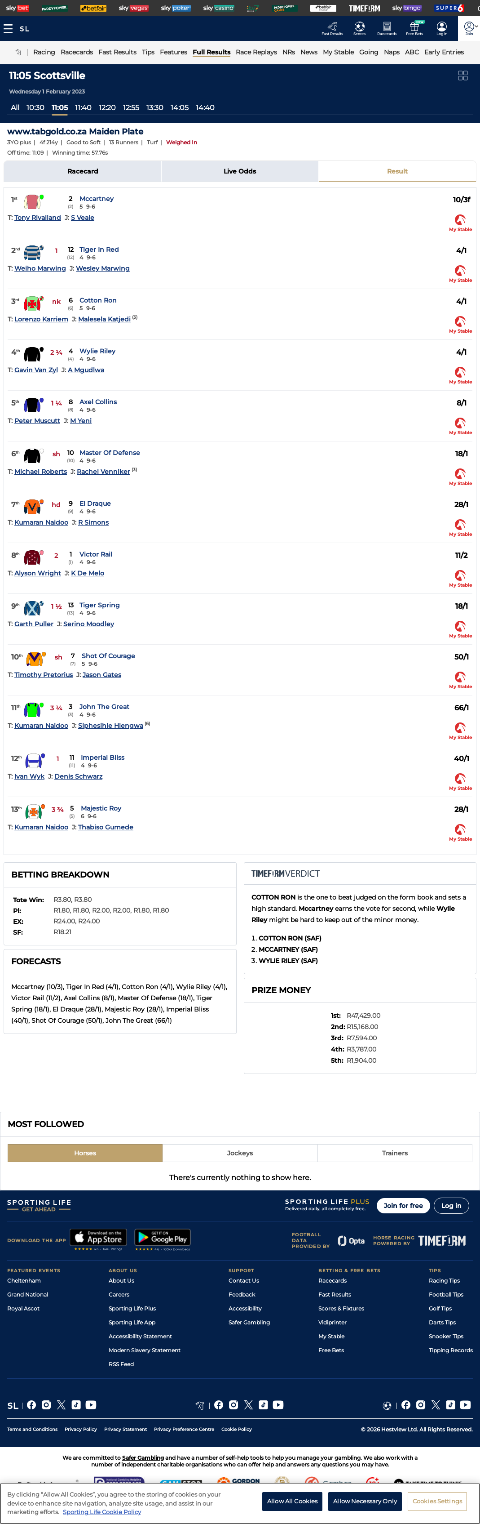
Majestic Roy (101, 808)
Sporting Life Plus (132, 1308)
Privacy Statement (125, 1429)
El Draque (95, 503)
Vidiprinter (332, 1322)
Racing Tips (444, 1280)
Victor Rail (95, 554)
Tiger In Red (99, 249)
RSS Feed (121, 1364)
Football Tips (446, 1294)
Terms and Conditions (32, 1429)
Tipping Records (451, 1350)
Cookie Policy (236, 1429)
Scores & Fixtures (341, 1308)
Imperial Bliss (102, 757)
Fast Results (334, 1294)
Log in (451, 1206)
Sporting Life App (132, 1322)
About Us (121, 1280)
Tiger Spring (99, 605)
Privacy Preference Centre (184, 1429)
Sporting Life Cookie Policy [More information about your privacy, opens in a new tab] (102, 1517)
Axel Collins (98, 402)
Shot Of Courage (108, 656)
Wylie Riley (97, 351)
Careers (119, 1294)
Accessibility (245, 1308)
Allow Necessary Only (365, 1507)
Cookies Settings (437, 1507)
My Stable (331, 1336)
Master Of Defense (109, 453)
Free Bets (331, 1350)
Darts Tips (442, 1322)
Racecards (332, 1280)
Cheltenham (24, 1280)
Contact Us (244, 1280)
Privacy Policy (81, 1429)
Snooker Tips (446, 1336)
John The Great (104, 707)
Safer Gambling (249, 1322)
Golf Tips (440, 1308)
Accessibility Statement (140, 1336)
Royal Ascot (23, 1308)
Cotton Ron (98, 300)
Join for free (403, 1206)
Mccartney (96, 199)
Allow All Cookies (292, 1507)
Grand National (27, 1294)
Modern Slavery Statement (145, 1350)
